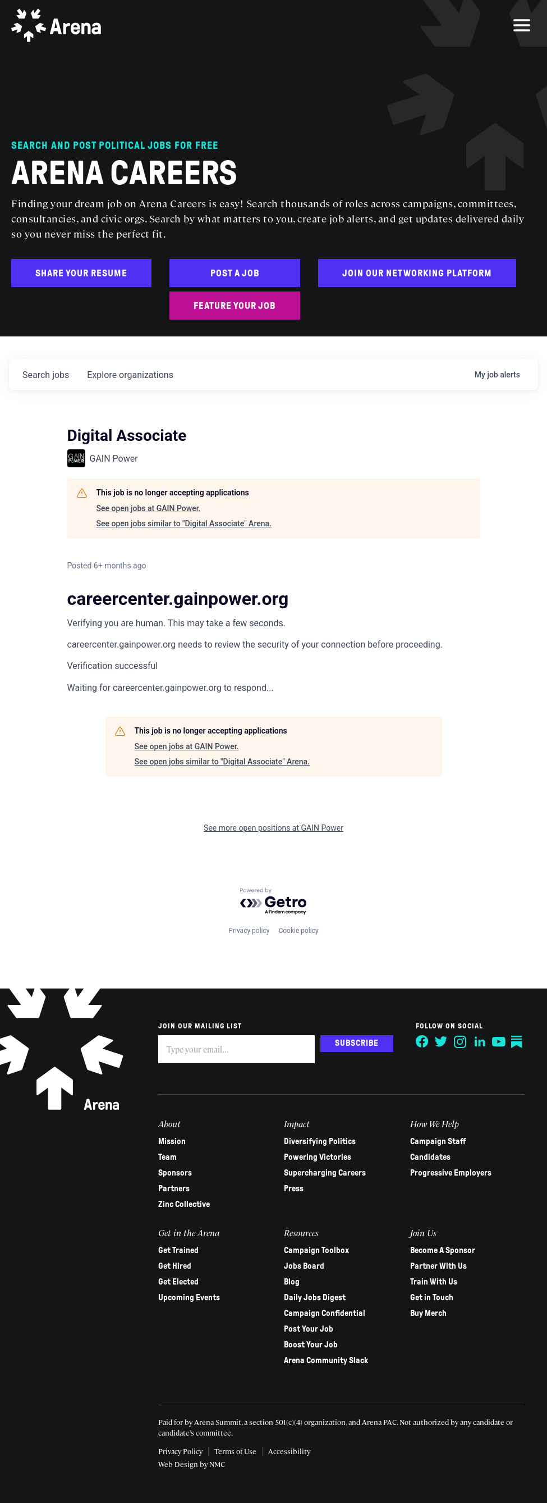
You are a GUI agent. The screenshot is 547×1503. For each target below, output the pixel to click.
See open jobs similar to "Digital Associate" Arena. (184, 523)
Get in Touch (431, 1297)
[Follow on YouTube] (498, 1042)
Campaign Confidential (324, 1313)
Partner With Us (438, 1265)
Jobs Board (304, 1265)
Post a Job (235, 273)
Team (167, 1157)
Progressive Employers (450, 1172)
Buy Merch (428, 1313)
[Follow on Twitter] (441, 1042)
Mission (172, 1141)
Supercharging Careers (325, 1172)
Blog (292, 1281)
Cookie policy (298, 931)
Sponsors (175, 1172)
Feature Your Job (235, 305)
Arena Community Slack (326, 1360)
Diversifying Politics (320, 1141)
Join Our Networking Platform (417, 273)
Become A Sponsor (442, 1250)
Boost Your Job (311, 1344)
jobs (45, 375)
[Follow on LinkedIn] (479, 1042)
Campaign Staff (438, 1141)
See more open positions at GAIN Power (273, 827)
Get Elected (178, 1281)
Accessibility (289, 1451)
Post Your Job (308, 1328)
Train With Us (433, 1281)
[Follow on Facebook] (422, 1042)
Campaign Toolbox (316, 1250)
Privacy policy (248, 931)
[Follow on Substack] (518, 1042)
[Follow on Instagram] (460, 1042)
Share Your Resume (81, 273)
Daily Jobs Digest (315, 1297)
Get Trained (178, 1250)
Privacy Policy (180, 1451)
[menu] (522, 25)
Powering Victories (317, 1157)
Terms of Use (235, 1451)
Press (294, 1188)
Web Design (179, 1464)
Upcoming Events (189, 1297)
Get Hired (174, 1265)
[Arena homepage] (56, 25)
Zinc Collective (184, 1204)
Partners (174, 1188)
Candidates (430, 1157)
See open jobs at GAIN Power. (148, 508)
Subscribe (357, 1043)
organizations (130, 375)
